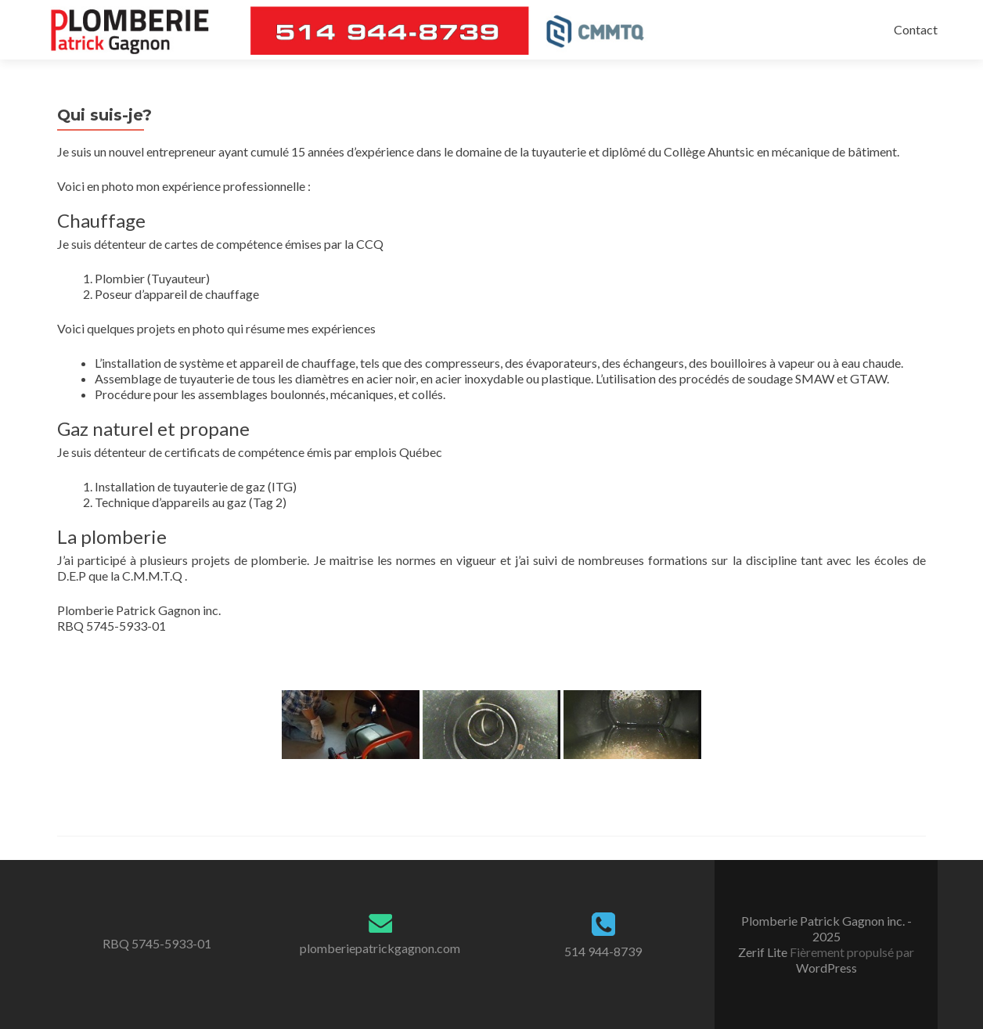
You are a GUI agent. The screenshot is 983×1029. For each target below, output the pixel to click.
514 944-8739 (603, 951)
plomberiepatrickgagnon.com (380, 948)
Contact (916, 29)
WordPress (826, 967)
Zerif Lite (764, 951)
